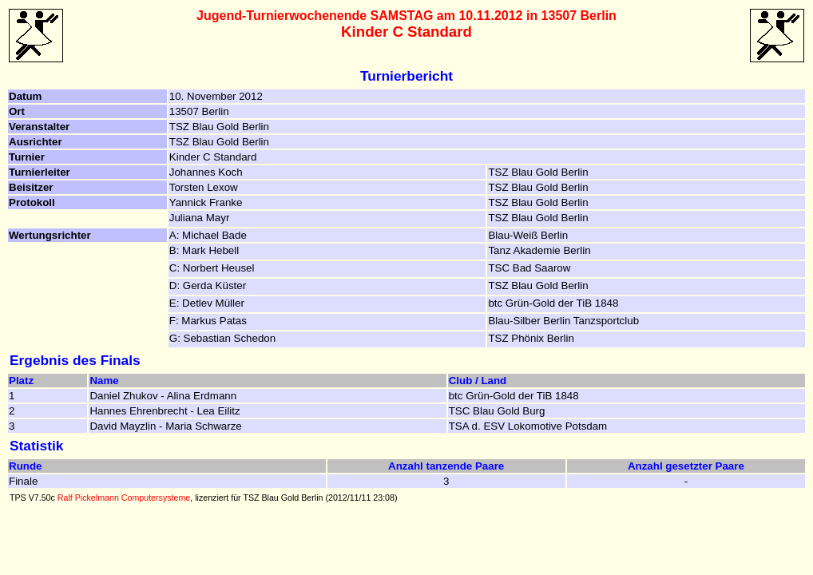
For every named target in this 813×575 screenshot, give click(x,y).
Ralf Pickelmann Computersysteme (124, 497)
